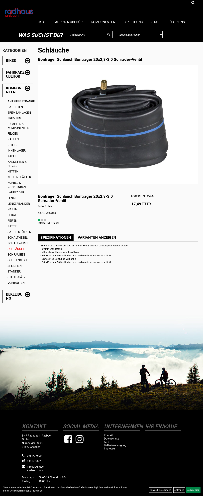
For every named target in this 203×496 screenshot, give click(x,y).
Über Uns (178, 22)
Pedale (12, 215)
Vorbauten (16, 282)
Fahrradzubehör (68, 22)
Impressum (110, 448)
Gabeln (13, 139)
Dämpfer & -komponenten (18, 126)
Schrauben (16, 254)
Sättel (12, 226)
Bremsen (14, 118)
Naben (12, 209)
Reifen (12, 220)
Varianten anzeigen (97, 237)
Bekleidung (133, 22)
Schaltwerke (17, 243)
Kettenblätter (19, 177)
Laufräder (15, 192)
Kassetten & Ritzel (17, 163)
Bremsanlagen (19, 112)
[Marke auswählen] (139, 34)
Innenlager (16, 150)
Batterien (15, 107)
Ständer (14, 271)
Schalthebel (17, 237)
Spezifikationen (55, 237)
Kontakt (108, 435)
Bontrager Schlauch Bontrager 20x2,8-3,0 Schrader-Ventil (90, 59)
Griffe (12, 145)
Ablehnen (179, 490)
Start (156, 22)
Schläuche (16, 249)
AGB (106, 442)
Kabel (11, 156)
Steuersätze (17, 277)
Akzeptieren (193, 490)
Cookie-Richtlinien (33, 490)
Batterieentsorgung (115, 445)
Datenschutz (111, 438)
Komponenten (103, 22)
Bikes (40, 22)
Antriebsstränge (20, 101)
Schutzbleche (18, 260)
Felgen (12, 133)
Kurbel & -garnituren (16, 184)
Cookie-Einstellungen (160, 490)
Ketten (12, 171)
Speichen (14, 266)
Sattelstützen (19, 232)
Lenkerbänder (18, 203)
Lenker (12, 198)
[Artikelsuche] (193, 3)
